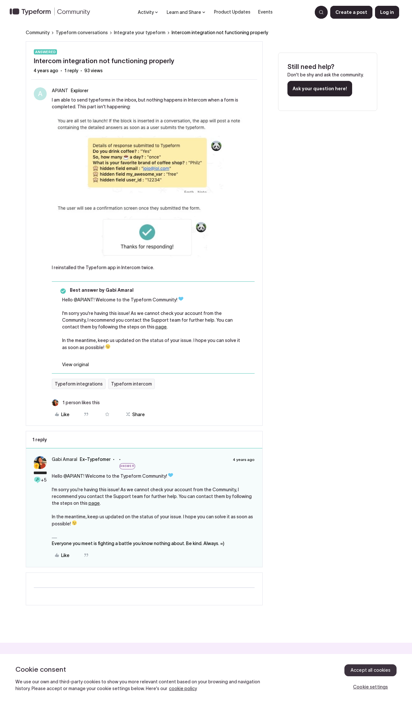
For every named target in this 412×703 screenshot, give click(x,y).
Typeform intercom (131, 383)
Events (265, 12)
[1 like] (76, 402)
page (161, 326)
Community (38, 32)
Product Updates (232, 12)
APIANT (60, 90)
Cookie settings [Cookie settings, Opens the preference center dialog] (370, 686)
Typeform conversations (82, 32)
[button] (351, 12)
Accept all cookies (371, 670)
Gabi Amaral (64, 459)
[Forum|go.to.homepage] (52, 12)
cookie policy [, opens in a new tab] (183, 688)
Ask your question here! (320, 88)
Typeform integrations (79, 383)
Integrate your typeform (139, 32)
